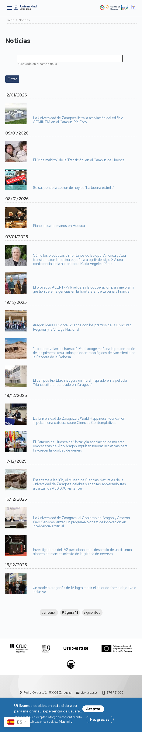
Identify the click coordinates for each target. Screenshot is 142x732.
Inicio (10, 20)
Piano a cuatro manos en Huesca (59, 226)
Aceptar (93, 710)
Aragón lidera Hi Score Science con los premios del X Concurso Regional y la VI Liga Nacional (82, 327)
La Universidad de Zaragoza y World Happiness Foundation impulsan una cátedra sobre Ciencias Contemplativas (79, 420)
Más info (66, 723)
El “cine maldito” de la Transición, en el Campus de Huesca (79, 160)
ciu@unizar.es (89, 692)
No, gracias (100, 721)
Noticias (24, 20)
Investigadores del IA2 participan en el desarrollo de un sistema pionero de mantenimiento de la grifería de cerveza (82, 552)
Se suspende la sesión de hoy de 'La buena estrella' (73, 188)
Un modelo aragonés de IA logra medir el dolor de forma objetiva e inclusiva (84, 590)
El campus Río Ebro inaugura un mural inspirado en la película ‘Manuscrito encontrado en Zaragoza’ (80, 382)
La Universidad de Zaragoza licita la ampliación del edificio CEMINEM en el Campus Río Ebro (78, 120)
